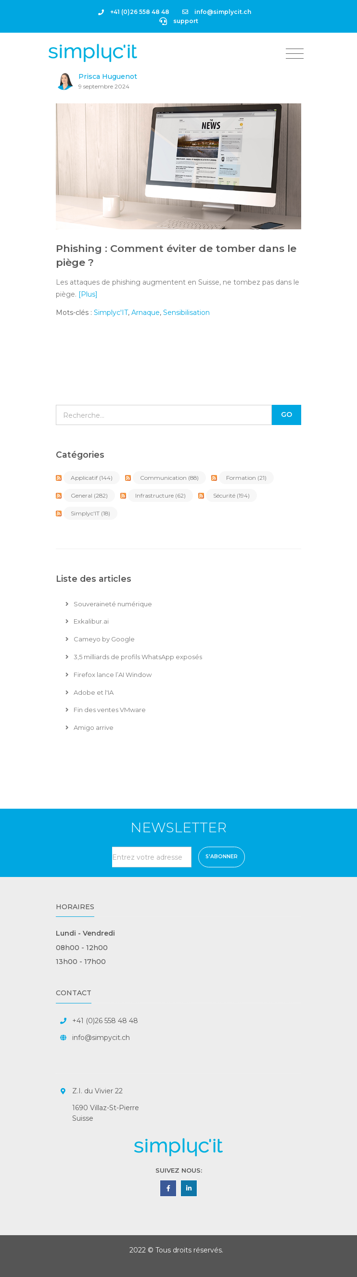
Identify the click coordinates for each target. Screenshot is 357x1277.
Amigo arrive (89, 727)
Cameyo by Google (100, 639)
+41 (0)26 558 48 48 (133, 11)
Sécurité (231, 495)
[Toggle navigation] (294, 53)
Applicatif (92, 477)
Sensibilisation (186, 312)
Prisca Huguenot (107, 76)
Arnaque (145, 312)
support (178, 21)
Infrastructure (160, 495)
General (89, 495)
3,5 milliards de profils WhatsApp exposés (133, 657)
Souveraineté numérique (108, 604)
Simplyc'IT (111, 312)
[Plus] (88, 294)
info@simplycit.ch (216, 11)
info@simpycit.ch (101, 1037)
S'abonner (221, 856)
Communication (169, 477)
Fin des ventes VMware (105, 710)
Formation (246, 477)
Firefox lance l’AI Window (108, 674)
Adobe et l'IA (89, 692)
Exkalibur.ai (87, 621)
